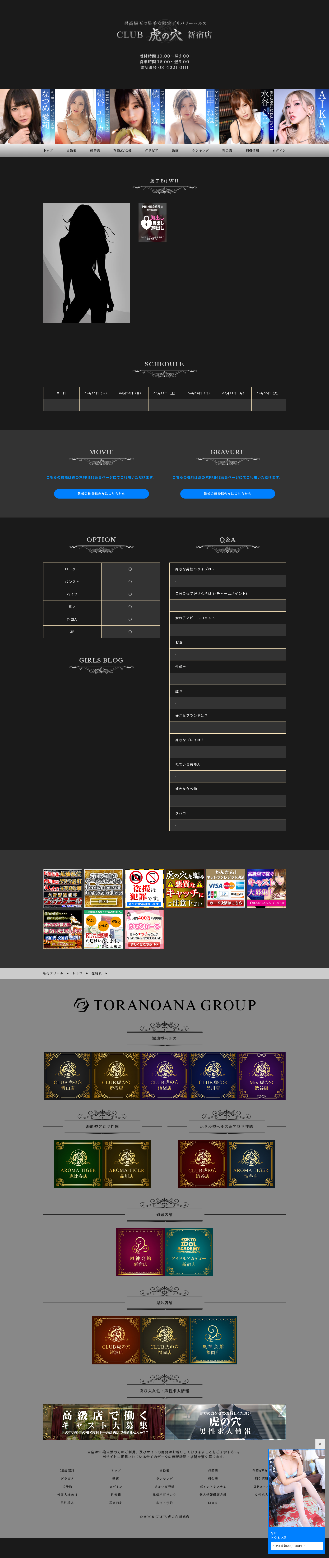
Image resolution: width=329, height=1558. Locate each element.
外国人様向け (67, 1493)
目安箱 (116, 1493)
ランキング (164, 1477)
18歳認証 (67, 1469)
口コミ (213, 1501)
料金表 (213, 1477)
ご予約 (67, 1485)
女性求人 (261, 1493)
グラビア (67, 1477)
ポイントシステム (213, 1485)
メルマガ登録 (164, 1485)
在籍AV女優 (261, 1469)
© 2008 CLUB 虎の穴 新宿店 (164, 1516)
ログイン (116, 1485)
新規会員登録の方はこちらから (101, 493)
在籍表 (213, 1469)
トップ (116, 1469)
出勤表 (164, 1469)
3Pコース (262, 1485)
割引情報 (261, 1477)
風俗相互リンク (164, 1493)
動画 (116, 1477)
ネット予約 (164, 1501)
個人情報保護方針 (213, 1493)
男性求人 (67, 1501)
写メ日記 (116, 1501)
